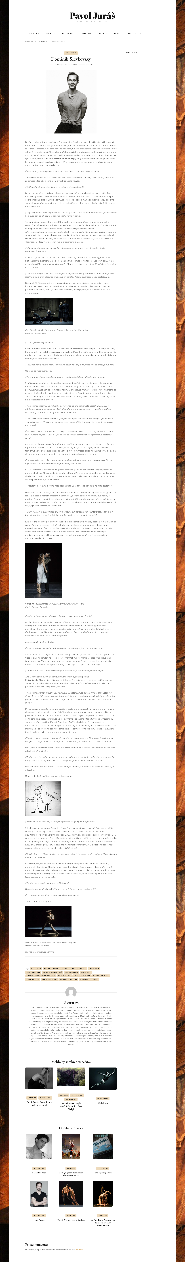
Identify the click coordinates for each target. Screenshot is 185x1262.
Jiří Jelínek (103, 1103)
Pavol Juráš (92, 13)
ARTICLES (32, 1098)
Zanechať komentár (85, 65)
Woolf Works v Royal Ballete (71, 1219)
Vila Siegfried (134, 34)
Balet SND (36, 968)
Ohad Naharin (64, 976)
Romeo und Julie (101, 976)
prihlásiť (79, 1250)
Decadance (94, 968)
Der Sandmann (33, 972)
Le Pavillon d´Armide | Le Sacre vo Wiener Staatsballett (103, 1222)
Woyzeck (84, 979)
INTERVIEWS (67, 34)
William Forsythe (68, 979)
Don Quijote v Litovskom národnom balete (71, 1174)
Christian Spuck (78, 968)
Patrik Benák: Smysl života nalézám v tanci (39, 1104)
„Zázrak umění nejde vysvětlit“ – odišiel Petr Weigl (71, 1106)
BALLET (47, 968)
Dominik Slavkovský (52, 972)
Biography (34, 34)
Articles (50, 34)
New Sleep (86, 972)
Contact (116, 34)
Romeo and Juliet (82, 976)
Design (101, 34)
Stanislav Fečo (39, 1172)
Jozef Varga (39, 1219)
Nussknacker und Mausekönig (41, 976)
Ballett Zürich (60, 968)
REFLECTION (85, 34)
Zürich (94, 979)
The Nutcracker (49, 979)
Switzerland (33, 979)
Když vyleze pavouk (103, 1172)
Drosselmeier (71, 972)
